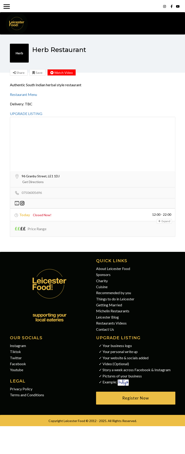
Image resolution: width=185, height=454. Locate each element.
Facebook (18, 364)
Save (37, 73)
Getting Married (109, 305)
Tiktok (15, 351)
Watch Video (61, 73)
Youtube (16, 370)
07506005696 (32, 193)
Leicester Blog (107, 317)
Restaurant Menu (23, 94)
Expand (164, 221)
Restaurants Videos (111, 323)
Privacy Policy (21, 389)
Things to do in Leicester (115, 299)
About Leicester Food (113, 268)
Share (19, 73)
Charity (102, 281)
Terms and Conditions (27, 395)
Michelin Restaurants (112, 311)
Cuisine (102, 286)
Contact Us (105, 329)
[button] (135, 398)
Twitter (16, 358)
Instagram (18, 345)
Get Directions (33, 182)
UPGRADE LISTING (26, 113)
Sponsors (103, 274)
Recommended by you (113, 292)
